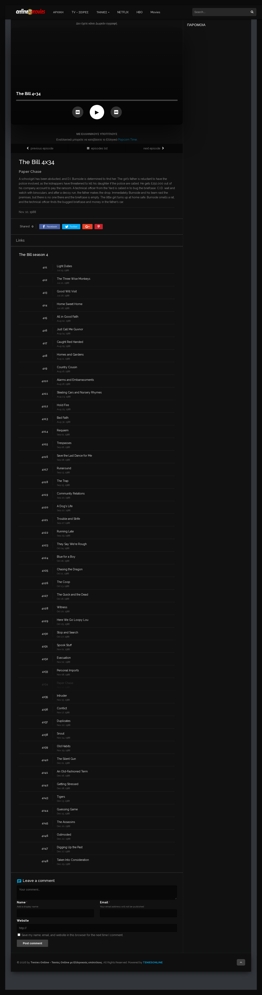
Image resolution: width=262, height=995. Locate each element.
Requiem (63, 430)
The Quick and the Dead (72, 594)
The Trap (63, 480)
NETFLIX (123, 12)
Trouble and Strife (68, 518)
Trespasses (64, 443)
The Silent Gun (66, 758)
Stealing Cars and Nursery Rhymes (79, 392)
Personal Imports (68, 670)
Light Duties (64, 266)
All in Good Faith (67, 316)
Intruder (62, 695)
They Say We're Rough (72, 544)
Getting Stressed (67, 784)
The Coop (63, 582)
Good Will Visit (67, 291)
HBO (140, 12)
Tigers (61, 796)
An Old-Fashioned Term (72, 771)
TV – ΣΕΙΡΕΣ (80, 12)
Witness (62, 607)
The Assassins (66, 822)
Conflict (62, 708)
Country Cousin (67, 367)
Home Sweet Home (69, 304)
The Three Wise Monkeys (73, 278)
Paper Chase (65, 683)
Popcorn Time (127, 139)
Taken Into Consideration (73, 859)
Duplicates (64, 720)
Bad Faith (63, 417)
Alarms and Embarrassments (75, 379)
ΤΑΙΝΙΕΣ (102, 12)
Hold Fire (63, 405)
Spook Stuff (64, 645)
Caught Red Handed (70, 341)
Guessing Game (67, 809)
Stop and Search (67, 632)
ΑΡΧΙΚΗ (58, 12)
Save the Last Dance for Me (74, 455)
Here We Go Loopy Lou (72, 619)
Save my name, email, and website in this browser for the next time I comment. (72, 935)
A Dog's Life (65, 506)
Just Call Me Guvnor (70, 329)
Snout (60, 733)
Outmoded (64, 834)
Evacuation (64, 657)
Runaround (64, 468)
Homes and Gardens (70, 354)
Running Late (65, 531)
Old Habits (64, 746)
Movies (155, 12)
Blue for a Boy (66, 556)
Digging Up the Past (70, 847)
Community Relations (71, 493)
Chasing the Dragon (70, 569)
